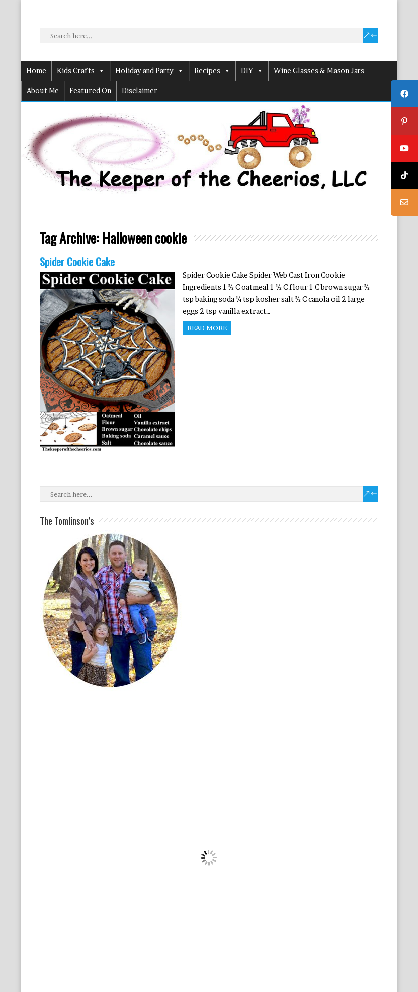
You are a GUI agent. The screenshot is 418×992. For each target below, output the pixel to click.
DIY (252, 71)
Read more (207, 328)
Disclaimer (139, 90)
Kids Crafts (81, 71)
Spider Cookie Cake (77, 261)
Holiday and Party (149, 71)
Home (36, 70)
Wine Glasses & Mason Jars (319, 70)
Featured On (90, 90)
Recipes (212, 71)
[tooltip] (404, 93)
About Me (43, 90)
